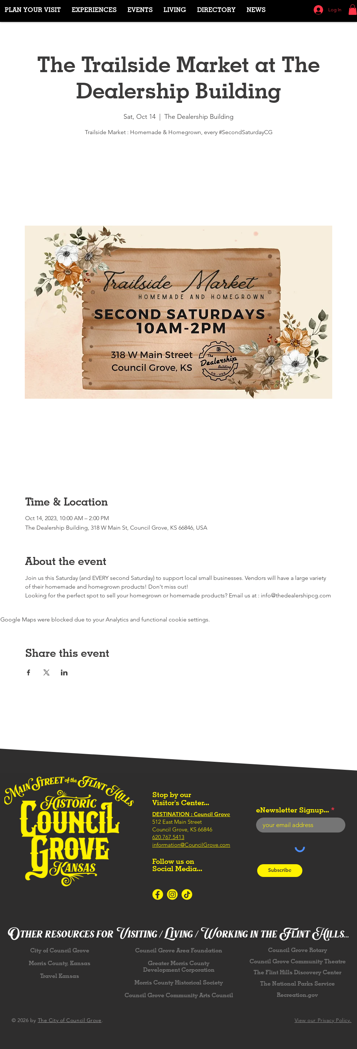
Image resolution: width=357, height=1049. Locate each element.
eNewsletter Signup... (292, 810)
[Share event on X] (46, 672)
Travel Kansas (59, 975)
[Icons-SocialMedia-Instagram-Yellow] (172, 894)
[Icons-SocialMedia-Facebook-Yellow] (157, 894)
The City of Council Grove (70, 1020)
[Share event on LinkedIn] (64, 672)
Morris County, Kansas (59, 963)
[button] (94, 9)
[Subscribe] (279, 870)
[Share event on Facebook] (28, 672)
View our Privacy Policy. (323, 1020)
